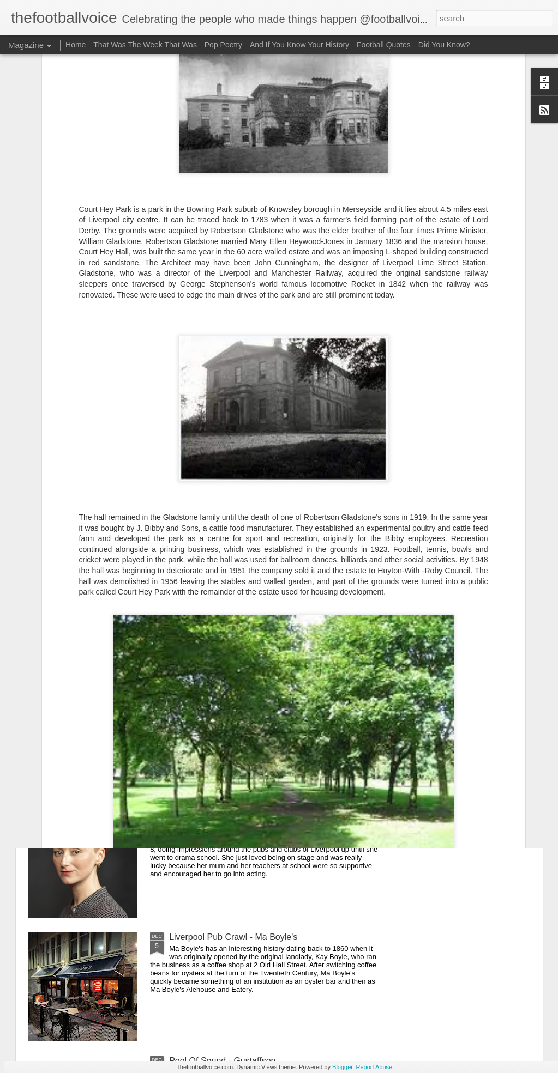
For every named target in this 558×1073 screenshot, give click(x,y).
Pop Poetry (223, 44)
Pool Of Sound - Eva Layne (222, 689)
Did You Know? (444, 44)
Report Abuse (374, 1067)
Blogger (342, 1067)
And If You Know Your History (299, 44)
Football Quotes (384, 44)
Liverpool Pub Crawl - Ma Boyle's (233, 937)
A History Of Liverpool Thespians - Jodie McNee (262, 813)
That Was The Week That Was (145, 44)
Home (75, 44)
